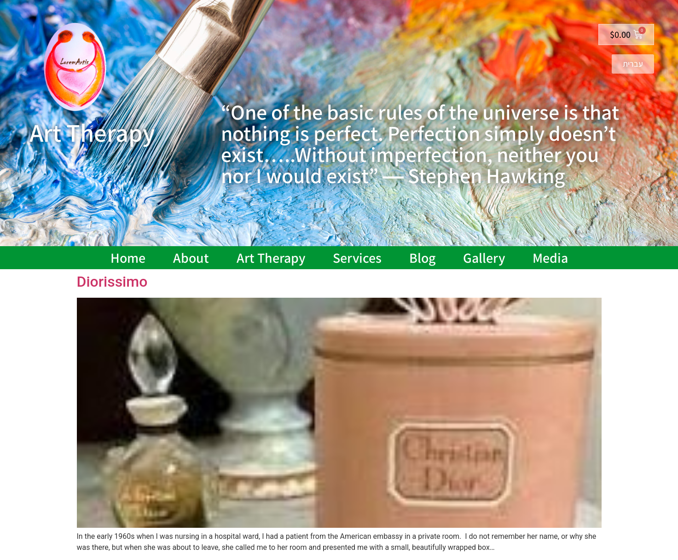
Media (550, 257)
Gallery (484, 257)
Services (357, 257)
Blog (422, 257)
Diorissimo (112, 281)
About (191, 257)
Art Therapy (271, 257)
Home (127, 257)
